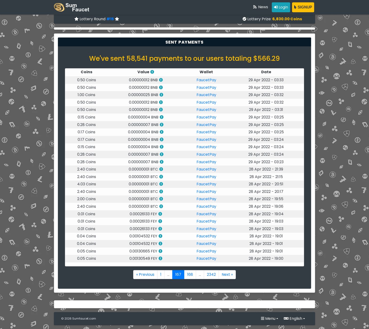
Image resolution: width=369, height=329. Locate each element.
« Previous (145, 274)
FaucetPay (206, 80)
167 (178, 274)
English (293, 318)
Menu (268, 318)
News (260, 7)
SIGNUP (303, 7)
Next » (227, 274)
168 (190, 274)
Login (281, 7)
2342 (211, 274)
